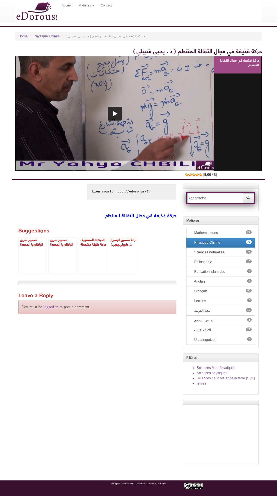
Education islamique (222, 271)
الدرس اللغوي (222, 320)
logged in (50, 307)
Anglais (222, 281)
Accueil (67, 5)
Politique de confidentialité (122, 483)
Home (23, 36)
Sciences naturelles (222, 252)
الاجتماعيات (222, 329)
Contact (106, 5)
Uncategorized (222, 339)
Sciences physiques (212, 373)
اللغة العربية (222, 310)
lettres (201, 383)
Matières (86, 5)
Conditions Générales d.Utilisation (151, 483)
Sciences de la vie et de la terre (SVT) (226, 378)
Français (222, 291)
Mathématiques (222, 232)
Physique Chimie (47, 36)
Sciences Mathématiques (216, 368)
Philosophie (222, 261)
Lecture (222, 300)
